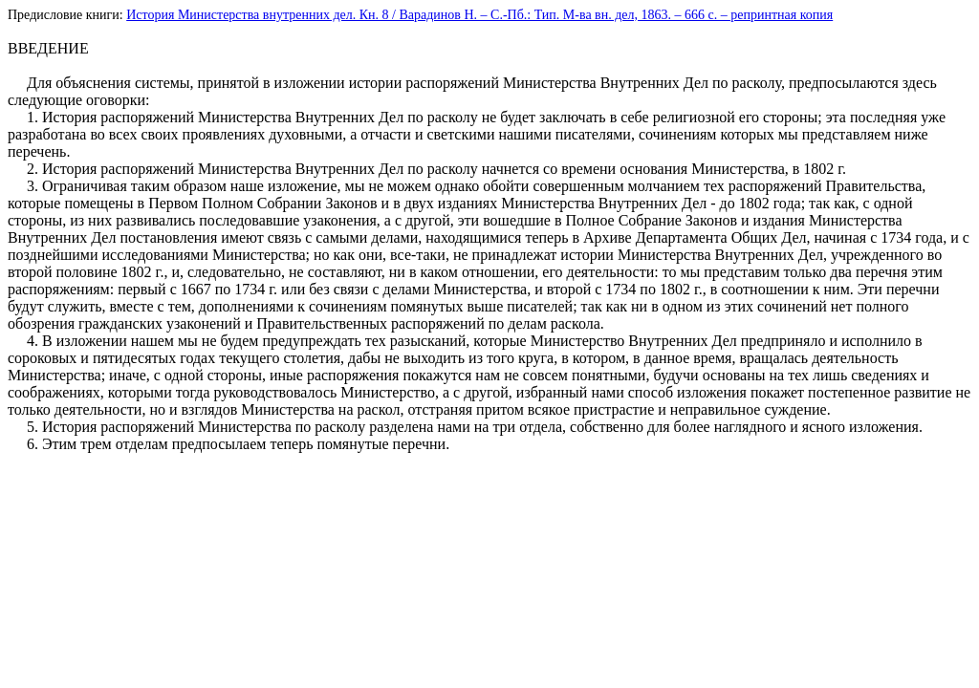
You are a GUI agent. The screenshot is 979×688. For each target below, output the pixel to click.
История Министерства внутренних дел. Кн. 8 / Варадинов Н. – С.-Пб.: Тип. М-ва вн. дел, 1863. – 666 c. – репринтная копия (479, 15)
